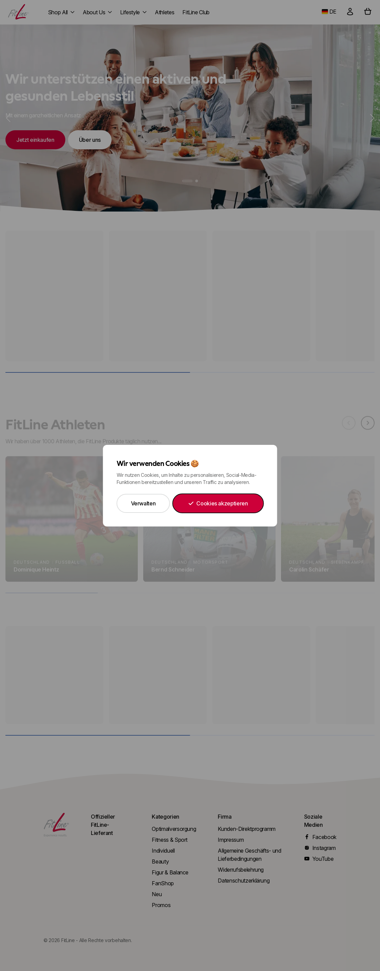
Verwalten (143, 503)
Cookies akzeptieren (218, 503)
